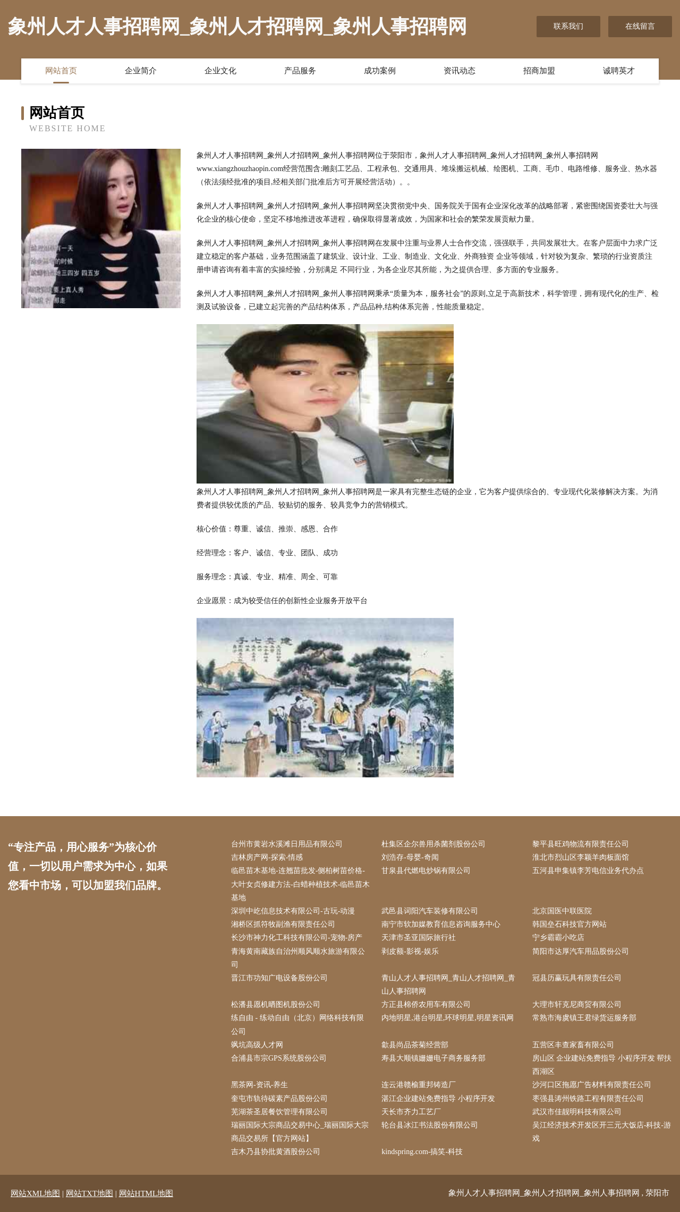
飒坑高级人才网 (257, 1045)
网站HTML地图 (146, 1193)
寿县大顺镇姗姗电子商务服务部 (433, 1058)
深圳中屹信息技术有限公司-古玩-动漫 (293, 911)
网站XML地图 (35, 1193)
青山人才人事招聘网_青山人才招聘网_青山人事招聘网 (448, 984)
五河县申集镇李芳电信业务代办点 (588, 871)
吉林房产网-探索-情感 (267, 857)
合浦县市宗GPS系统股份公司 (279, 1058)
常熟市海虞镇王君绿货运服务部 (584, 1018)
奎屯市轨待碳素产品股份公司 (279, 1099)
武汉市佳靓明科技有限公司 (577, 1112)
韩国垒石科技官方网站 (569, 924)
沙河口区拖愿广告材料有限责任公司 (591, 1085)
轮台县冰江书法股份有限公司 (429, 1125)
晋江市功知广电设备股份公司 (279, 978)
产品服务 (300, 70)
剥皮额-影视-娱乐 (409, 951)
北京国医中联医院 (562, 911)
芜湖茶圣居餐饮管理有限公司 (279, 1112)
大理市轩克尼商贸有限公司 (577, 1004)
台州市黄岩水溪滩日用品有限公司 (287, 844)
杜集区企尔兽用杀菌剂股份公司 (433, 844)
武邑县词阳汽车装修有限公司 (429, 911)
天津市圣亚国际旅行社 (418, 938)
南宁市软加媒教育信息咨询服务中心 (440, 924)
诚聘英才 (619, 70)
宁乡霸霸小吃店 (558, 938)
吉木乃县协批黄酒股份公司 (275, 1152)
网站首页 (61, 70)
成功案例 (380, 70)
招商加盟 (539, 70)
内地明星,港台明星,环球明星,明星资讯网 (447, 1018)
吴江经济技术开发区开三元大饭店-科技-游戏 (601, 1131)
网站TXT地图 (89, 1193)
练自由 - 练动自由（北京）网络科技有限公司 (297, 1024)
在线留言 (640, 26)
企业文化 (220, 70)
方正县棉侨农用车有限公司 (426, 1004)
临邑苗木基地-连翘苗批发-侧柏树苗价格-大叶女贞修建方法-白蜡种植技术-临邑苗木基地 (300, 884)
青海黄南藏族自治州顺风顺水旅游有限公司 (298, 958)
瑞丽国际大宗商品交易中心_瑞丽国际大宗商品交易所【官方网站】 (300, 1131)
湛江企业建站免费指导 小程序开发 (438, 1099)
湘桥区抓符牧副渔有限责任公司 (283, 924)
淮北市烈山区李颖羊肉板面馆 (580, 857)
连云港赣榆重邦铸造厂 (418, 1085)
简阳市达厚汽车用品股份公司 (580, 951)
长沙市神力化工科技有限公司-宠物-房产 (296, 938)
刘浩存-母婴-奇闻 (409, 857)
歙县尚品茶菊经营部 (414, 1045)
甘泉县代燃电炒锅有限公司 (426, 871)
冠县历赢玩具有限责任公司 (577, 978)
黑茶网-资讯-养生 (259, 1085)
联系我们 (568, 26)
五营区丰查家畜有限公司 (573, 1045)
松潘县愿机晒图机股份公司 (275, 1004)
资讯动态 (459, 70)
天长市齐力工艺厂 (411, 1112)
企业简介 (141, 70)
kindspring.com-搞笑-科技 (422, 1152)
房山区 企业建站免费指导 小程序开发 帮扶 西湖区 (602, 1064)
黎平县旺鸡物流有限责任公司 (580, 844)
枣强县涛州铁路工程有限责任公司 (588, 1099)
